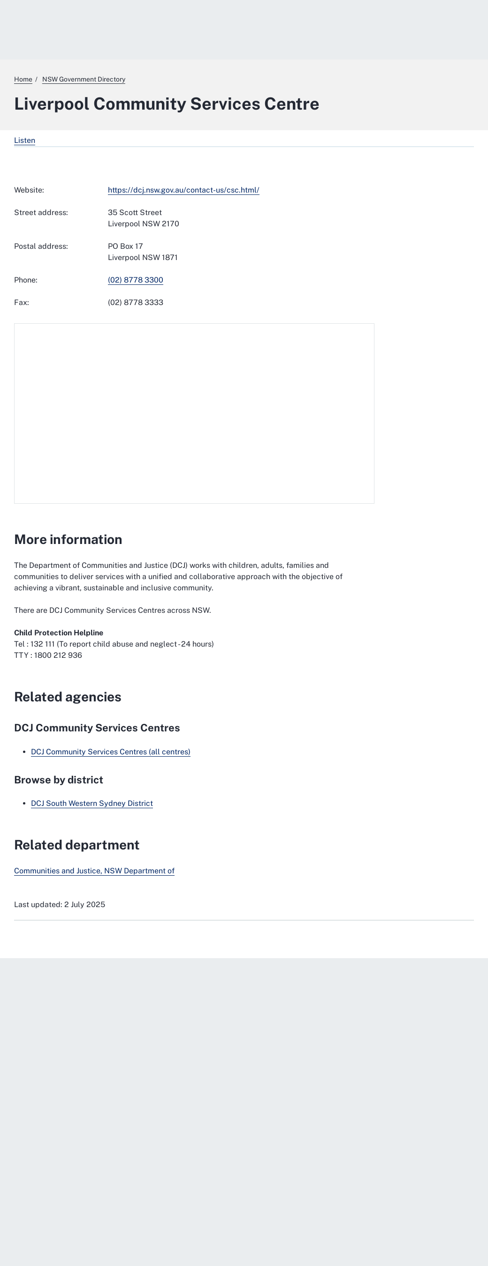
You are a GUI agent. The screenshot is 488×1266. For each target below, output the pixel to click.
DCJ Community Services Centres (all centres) (111, 751)
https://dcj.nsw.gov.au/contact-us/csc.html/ (183, 190)
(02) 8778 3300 (135, 280)
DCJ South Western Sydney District (92, 803)
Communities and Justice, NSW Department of (94, 870)
